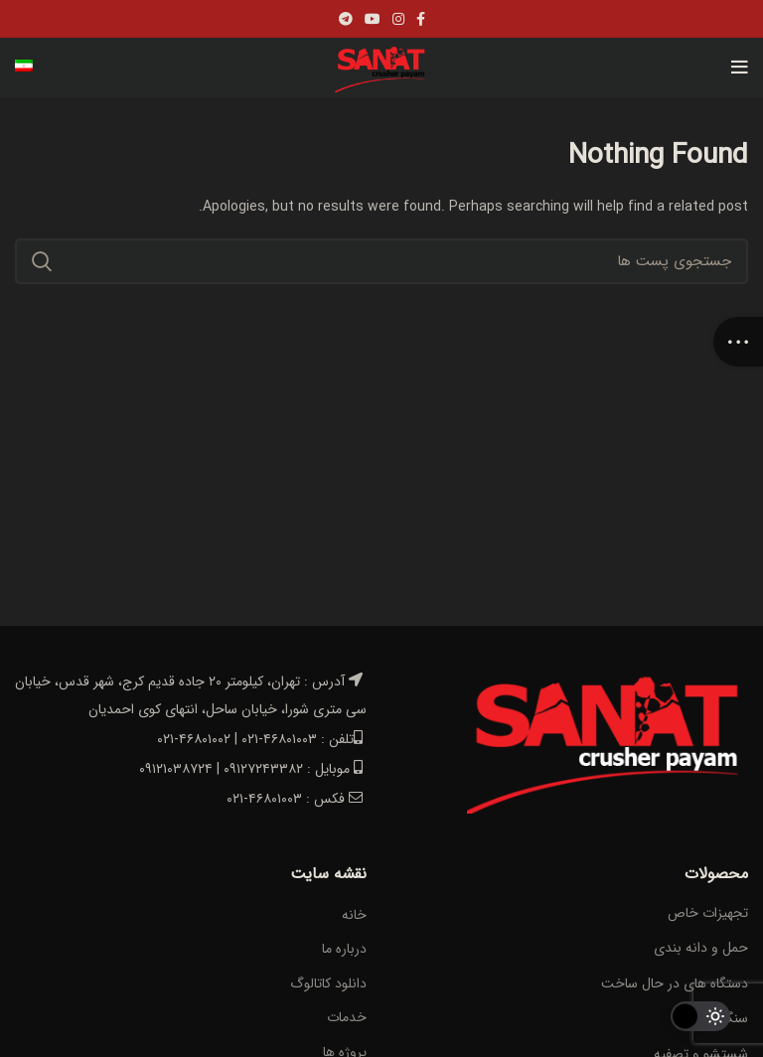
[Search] (381, 261)
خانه (354, 916)
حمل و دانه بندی (701, 948)
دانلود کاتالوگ (328, 984)
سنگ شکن (718, 1018)
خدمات (347, 1018)
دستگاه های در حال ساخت (674, 983)
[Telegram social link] (346, 19)
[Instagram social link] (398, 19)
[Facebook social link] (420, 19)
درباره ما (344, 950)
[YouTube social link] (372, 19)
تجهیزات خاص (708, 913)
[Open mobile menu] (739, 67)
